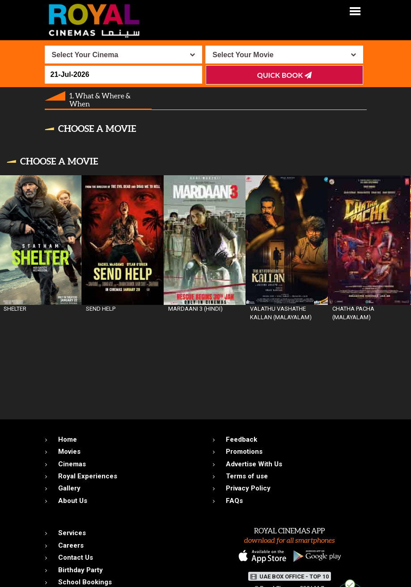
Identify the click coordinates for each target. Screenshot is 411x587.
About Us (72, 501)
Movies (69, 452)
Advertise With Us (254, 464)
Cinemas (72, 464)
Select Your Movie (242, 55)
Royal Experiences (87, 476)
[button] (355, 10)
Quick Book (284, 75)
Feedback (241, 439)
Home (67, 439)
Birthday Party (80, 570)
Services (72, 533)
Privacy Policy (248, 488)
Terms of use (247, 476)
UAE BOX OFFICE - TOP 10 (289, 576)
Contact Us (75, 557)
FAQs (234, 501)
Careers (71, 545)
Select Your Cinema (85, 55)
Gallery (69, 488)
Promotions (244, 452)
